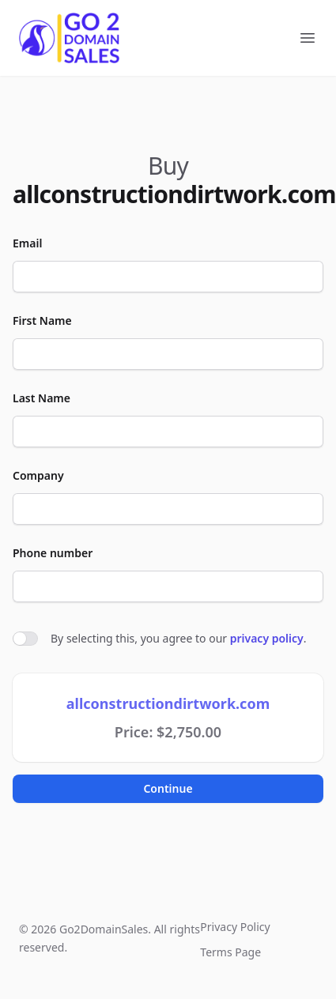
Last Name (41, 397)
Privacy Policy (235, 926)
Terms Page (230, 951)
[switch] (25, 638)
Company (38, 475)
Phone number (52, 552)
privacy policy (267, 638)
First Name (42, 320)
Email (27, 243)
